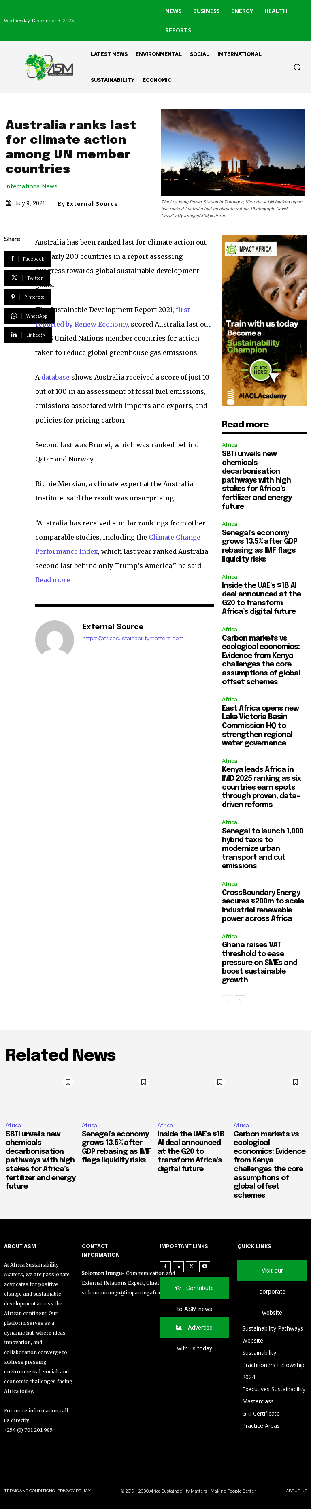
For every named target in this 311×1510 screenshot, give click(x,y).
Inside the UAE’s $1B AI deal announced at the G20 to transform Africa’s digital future (191, 1152)
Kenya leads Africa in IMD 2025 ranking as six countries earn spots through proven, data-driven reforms (261, 787)
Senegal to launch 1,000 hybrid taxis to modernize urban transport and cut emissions (262, 849)
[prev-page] (227, 1000)
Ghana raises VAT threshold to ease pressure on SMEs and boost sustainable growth (259, 963)
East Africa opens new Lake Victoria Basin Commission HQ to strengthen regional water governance (260, 726)
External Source (92, 203)
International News (34, 187)
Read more (52, 580)
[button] (297, 67)
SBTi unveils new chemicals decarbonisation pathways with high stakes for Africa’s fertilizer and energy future (257, 480)
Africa (229, 445)
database (55, 377)
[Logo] (45, 67)
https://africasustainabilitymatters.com (133, 638)
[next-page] (240, 1000)
